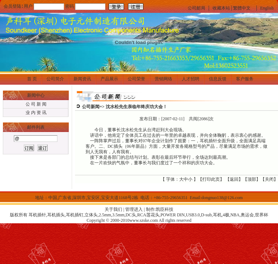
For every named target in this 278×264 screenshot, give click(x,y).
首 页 (32, 78)
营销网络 (163, 78)
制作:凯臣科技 (159, 209)
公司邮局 (196, 8)
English (267, 8)
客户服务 (244, 78)
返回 (234, 179)
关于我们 (113, 209)
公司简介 (55, 78)
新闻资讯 (82, 78)
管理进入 (134, 209)
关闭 (269, 179)
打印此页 (211, 179)
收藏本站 (221, 8)
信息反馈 (217, 78)
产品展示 (109, 78)
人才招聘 (190, 78)
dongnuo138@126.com (222, 197)
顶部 (251, 179)
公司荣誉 (136, 78)
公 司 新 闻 (36, 104)
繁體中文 (242, 8)
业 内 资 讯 (36, 112)
